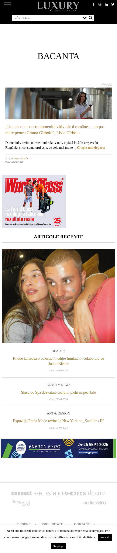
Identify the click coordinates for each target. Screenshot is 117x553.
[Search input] (48, 18)
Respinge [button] (58, 546)
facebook (93, 4)
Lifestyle (106, 85)
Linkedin (106, 4)
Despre (24, 524)
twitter (113, 4)
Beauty (58, 351)
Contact (82, 524)
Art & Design (58, 413)
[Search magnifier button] (91, 18)
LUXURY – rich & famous (58, 6)
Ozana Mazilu (21, 158)
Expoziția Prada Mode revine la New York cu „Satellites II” (58, 421)
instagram (100, 4)
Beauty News (59, 385)
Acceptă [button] (104, 537)
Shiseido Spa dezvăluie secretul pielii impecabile (58, 392)
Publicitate (52, 524)
